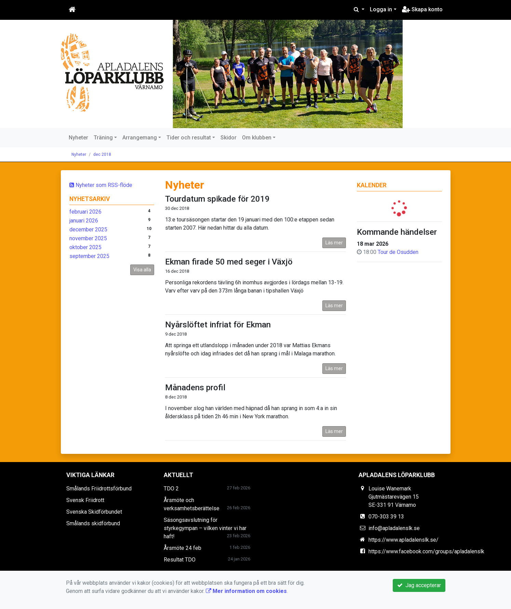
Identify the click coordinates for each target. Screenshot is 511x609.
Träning (103, 137)
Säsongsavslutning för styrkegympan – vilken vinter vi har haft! (205, 528)
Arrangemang (139, 137)
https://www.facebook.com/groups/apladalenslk (426, 551)
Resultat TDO (180, 559)
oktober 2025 (85, 247)
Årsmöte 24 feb (182, 548)
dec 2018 (102, 154)
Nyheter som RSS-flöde (100, 185)
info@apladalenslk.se (394, 528)
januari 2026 (83, 220)
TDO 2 (171, 488)
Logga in (381, 9)
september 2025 (89, 256)
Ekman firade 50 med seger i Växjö (229, 262)
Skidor (228, 137)
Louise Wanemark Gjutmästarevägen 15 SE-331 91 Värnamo (393, 496)
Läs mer (334, 242)
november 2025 (88, 238)
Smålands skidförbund (93, 523)
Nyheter (78, 137)
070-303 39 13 (386, 516)
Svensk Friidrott (85, 500)
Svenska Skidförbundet (94, 512)
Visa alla (142, 269)
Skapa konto (422, 9)
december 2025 (88, 229)
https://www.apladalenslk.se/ (403, 540)
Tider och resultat (188, 137)
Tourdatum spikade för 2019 (217, 199)
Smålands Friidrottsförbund (99, 488)
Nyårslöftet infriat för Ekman (218, 324)
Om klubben (256, 137)
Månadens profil (195, 387)
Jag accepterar (419, 585)
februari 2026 (85, 211)
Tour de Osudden (398, 252)
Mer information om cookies (246, 591)
